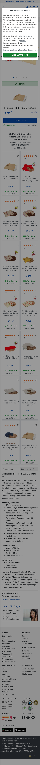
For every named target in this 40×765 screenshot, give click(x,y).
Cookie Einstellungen (24, 36)
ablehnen (23, 41)
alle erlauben (14, 29)
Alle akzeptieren (20, 55)
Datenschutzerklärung (10, 50)
